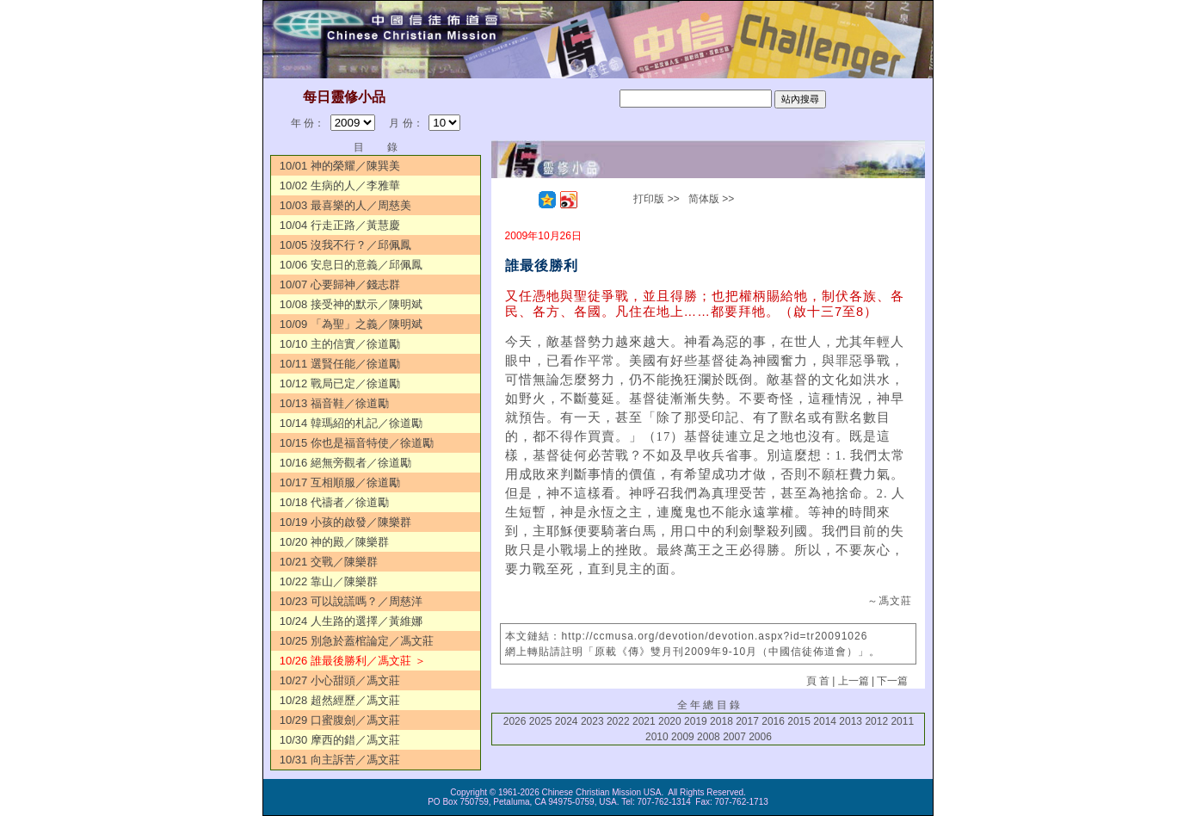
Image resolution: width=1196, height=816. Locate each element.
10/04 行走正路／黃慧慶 (340, 225)
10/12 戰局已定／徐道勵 (340, 383)
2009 (682, 737)
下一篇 (892, 681)
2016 (773, 721)
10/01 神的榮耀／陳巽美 (340, 165)
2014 (824, 721)
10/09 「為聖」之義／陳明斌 (351, 324)
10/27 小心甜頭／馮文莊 (340, 680)
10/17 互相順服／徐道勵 (340, 482)
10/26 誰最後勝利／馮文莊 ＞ (353, 660)
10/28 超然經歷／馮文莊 (340, 700)
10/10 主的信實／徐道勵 (340, 343)
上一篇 (853, 681)
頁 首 (817, 681)
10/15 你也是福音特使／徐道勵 (357, 442)
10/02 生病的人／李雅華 (340, 185)
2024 (566, 721)
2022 (618, 721)
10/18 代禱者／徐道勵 (334, 502)
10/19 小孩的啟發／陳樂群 (345, 522)
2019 (695, 721)
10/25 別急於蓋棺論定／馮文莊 (357, 640)
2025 (540, 721)
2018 (721, 721)
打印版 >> (656, 199)
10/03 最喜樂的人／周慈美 (345, 205)
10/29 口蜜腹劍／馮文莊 (340, 720)
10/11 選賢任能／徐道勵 (340, 363)
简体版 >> (711, 199)
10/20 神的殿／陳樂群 (334, 541)
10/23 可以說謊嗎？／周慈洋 (351, 601)
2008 (708, 737)
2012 (876, 721)
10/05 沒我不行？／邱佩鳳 (345, 244)
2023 (592, 721)
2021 (644, 721)
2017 (747, 721)
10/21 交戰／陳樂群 (329, 561)
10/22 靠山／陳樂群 (329, 581)
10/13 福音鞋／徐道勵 (334, 403)
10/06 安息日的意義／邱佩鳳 (351, 264)
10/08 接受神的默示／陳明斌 (351, 304)
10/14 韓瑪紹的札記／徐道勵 (351, 423)
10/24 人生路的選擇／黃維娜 (351, 621)
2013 (850, 721)
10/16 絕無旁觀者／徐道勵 (345, 462)
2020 (669, 721)
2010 (657, 737)
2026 (515, 721)
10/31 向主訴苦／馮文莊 (340, 759)
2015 (799, 721)
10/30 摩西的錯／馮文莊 (340, 739)
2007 (734, 737)
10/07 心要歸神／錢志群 (340, 284)
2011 (902, 721)
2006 (760, 737)
